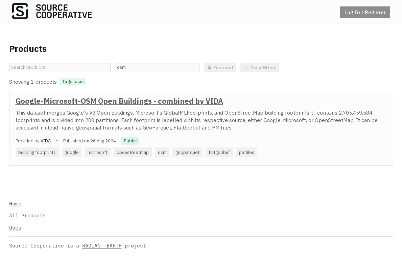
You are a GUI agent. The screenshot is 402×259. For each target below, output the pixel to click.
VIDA (46, 141)
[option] (201, 128)
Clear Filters (259, 67)
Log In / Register (365, 12)
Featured (220, 67)
